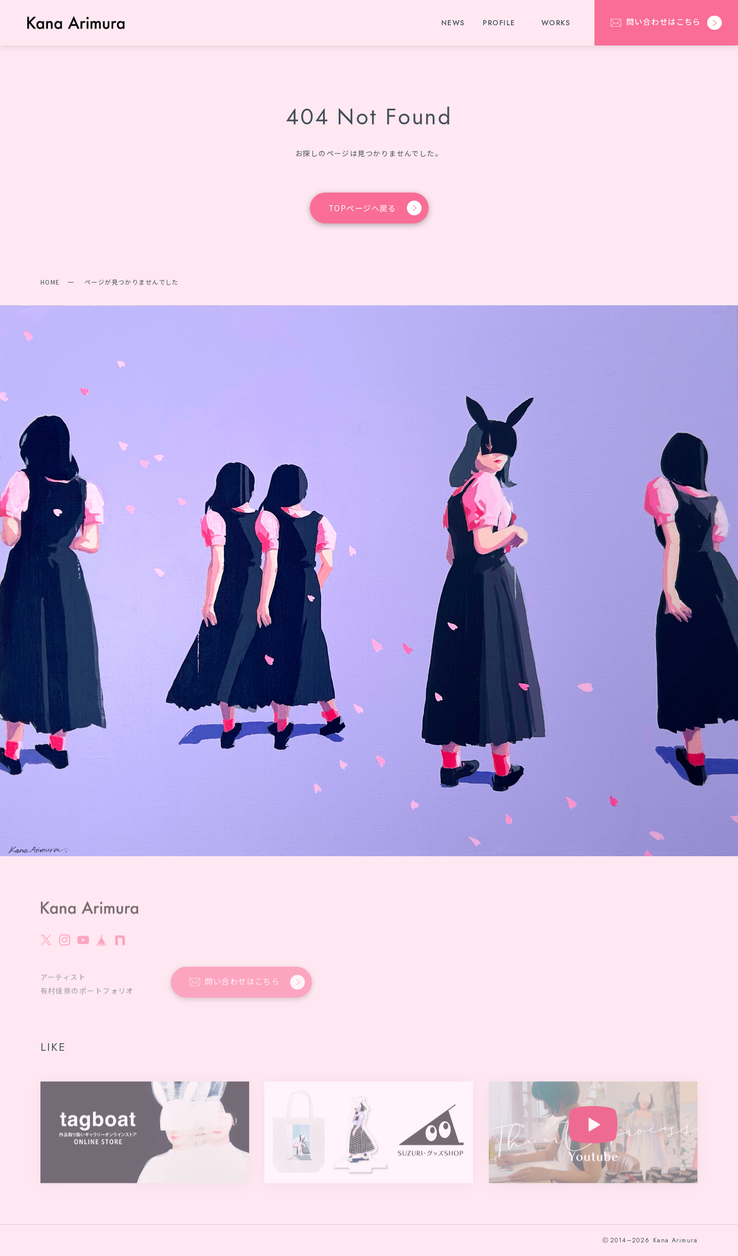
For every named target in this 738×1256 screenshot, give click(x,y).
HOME (50, 282)
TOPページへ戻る (375, 208)
